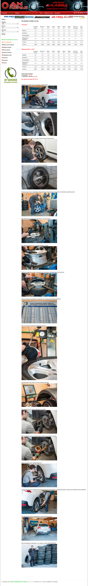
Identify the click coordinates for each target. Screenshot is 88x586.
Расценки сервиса (7, 52)
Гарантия (5, 60)
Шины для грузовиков (8, 44)
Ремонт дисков (6, 50)
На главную (4, 13)
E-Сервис (11, 13)
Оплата (4, 62)
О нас (41, 13)
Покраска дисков (6, 47)
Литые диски (24, 13)
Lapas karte (30, 581)
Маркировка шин (7, 55)
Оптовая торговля (33, 13)
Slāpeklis (17, 13)
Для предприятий (7, 42)
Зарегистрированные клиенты (10, 39)
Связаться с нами (48, 13)
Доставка (5, 57)
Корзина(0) (57, 13)
